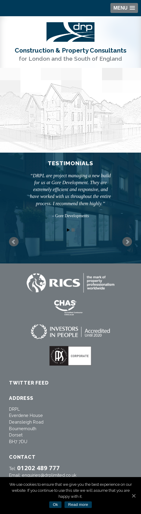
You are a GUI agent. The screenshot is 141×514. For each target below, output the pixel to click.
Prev (14, 242)
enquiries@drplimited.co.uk (49, 475)
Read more (78, 504)
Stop (73, 230)
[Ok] (133, 496)
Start (68, 230)
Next (127, 242)
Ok (55, 504)
